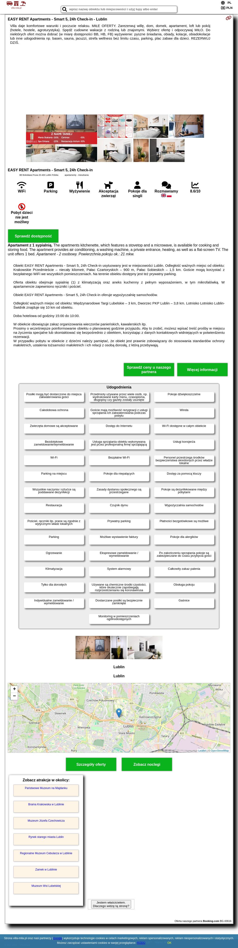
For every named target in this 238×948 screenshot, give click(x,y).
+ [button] (14, 689)
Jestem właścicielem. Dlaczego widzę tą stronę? (111, 904)
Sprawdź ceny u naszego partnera (149, 369)
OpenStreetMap (220, 750)
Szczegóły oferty (91, 764)
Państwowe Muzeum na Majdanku (46, 788)
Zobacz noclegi (146, 764)
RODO (141, 943)
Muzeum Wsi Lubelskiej (46, 885)
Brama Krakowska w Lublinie (46, 804)
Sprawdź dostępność (33, 236)
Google (57, 938)
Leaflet (202, 750)
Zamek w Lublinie (46, 869)
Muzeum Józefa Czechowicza (46, 820)
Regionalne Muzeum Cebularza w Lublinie (46, 853)
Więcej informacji (202, 370)
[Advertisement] (119, 79)
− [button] (14, 696)
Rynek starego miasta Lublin (46, 837)
